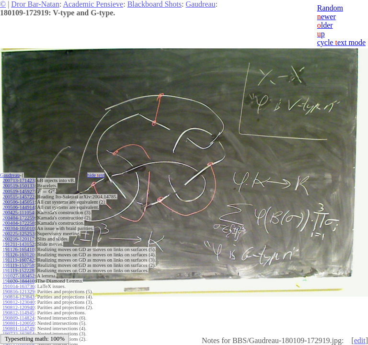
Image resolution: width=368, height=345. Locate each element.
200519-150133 (18, 185)
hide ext (96, 175)
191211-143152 (18, 244)
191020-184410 (18, 281)
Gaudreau (200, 4)
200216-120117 (18, 239)
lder (325, 25)
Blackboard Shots (154, 4)
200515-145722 (18, 196)
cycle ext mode (341, 42)
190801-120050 (18, 323)
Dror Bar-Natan (35, 4)
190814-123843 (18, 296)
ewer (326, 16)
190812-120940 (18, 307)
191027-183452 (18, 275)
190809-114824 (18, 318)
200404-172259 (18, 217)
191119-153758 (18, 265)
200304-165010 (18, 228)
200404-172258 (18, 223)
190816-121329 (18, 291)
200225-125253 (18, 233)
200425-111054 (18, 212)
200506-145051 (18, 202)
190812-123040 (18, 302)
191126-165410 (18, 249)
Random (330, 8)
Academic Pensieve (93, 4)
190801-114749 (18, 328)
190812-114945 (18, 312)
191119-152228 (18, 270)
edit (360, 340)
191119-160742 (18, 260)
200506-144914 (18, 207)
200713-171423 (18, 180)
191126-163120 (18, 254)
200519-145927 (18, 191)
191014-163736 (18, 286)
